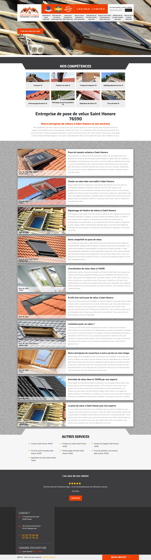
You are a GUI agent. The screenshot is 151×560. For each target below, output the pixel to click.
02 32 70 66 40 (83, 9)
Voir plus (75, 498)
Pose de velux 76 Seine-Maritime (128, 17)
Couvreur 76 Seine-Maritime (46, 17)
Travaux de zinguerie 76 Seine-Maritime (68, 17)
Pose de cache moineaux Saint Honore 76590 (42, 452)
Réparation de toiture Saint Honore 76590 (43, 459)
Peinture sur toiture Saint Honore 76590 (74, 445)
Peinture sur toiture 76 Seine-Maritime (56, 17)
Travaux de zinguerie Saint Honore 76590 (106, 445)
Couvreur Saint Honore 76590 (41, 444)
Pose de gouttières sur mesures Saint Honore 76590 (106, 452)
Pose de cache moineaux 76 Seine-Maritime (79, 17)
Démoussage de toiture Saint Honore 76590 (73, 452)
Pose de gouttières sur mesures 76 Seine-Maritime (104, 17)
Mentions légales (49, 557)
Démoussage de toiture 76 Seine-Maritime (91, 17)
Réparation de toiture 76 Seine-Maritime (117, 17)
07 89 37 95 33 (98, 9)
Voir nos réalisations (30, 31)
